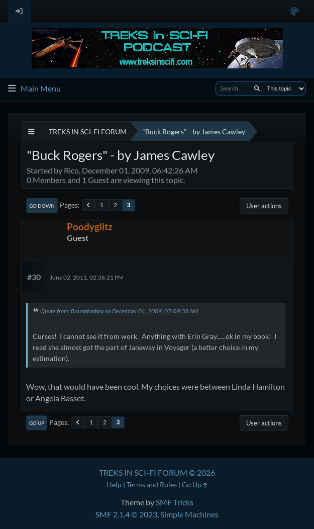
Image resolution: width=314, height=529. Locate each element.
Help (114, 484)
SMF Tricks (174, 502)
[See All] (31, 131)
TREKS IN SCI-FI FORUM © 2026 (157, 472)
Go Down (42, 206)
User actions (264, 206)
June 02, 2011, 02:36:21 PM (87, 277)
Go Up (36, 423)
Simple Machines (189, 514)
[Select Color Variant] (294, 11)
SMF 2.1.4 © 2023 (126, 514)
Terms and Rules (152, 484)
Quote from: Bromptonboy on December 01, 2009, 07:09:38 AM (119, 311)
